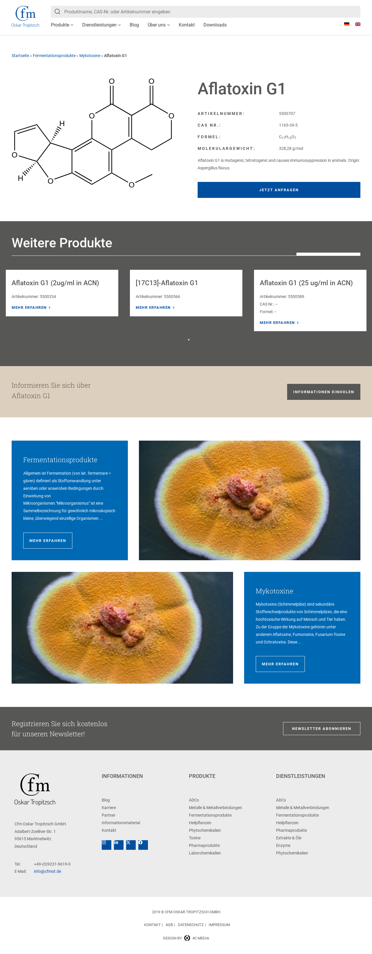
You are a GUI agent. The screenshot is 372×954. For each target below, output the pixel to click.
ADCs (194, 800)
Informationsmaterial (121, 822)
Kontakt (187, 25)
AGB (169, 925)
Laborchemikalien (205, 853)
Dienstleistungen (99, 25)
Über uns (157, 25)
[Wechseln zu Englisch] (354, 24)
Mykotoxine (89, 55)
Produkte (60, 25)
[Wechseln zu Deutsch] (343, 24)
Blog (134, 25)
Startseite (20, 55)
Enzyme (283, 845)
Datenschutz (191, 925)
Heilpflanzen (200, 822)
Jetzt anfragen (279, 190)
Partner (108, 815)
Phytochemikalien (205, 830)
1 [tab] (189, 340)
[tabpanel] (62, 293)
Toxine (195, 838)
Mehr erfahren (29, 307)
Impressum (219, 925)
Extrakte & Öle (288, 838)
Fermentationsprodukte (54, 55)
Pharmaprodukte (204, 845)
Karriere (109, 807)
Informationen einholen (323, 392)
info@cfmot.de (47, 871)
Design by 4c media (186, 938)
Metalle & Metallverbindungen (215, 807)
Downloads (215, 25)
